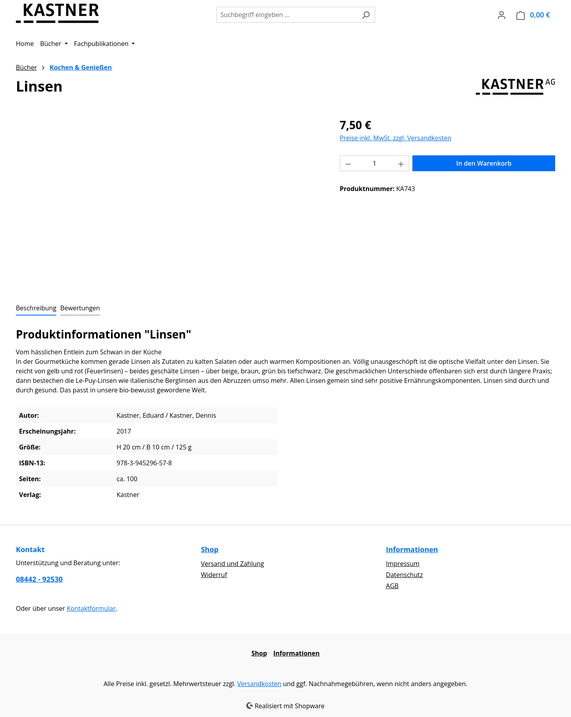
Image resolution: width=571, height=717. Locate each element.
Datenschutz (404, 574)
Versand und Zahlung (232, 563)
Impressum (402, 563)
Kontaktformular (91, 608)
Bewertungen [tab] (80, 308)
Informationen (412, 549)
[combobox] (287, 15)
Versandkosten (259, 683)
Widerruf (214, 574)
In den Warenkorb (484, 163)
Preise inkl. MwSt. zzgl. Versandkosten (396, 138)
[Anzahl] (374, 163)
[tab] (36, 308)
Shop (209, 549)
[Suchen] (365, 15)
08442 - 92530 (39, 579)
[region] (170, 202)
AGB (392, 585)
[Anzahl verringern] (348, 163)
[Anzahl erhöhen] (401, 163)
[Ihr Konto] (501, 15)
